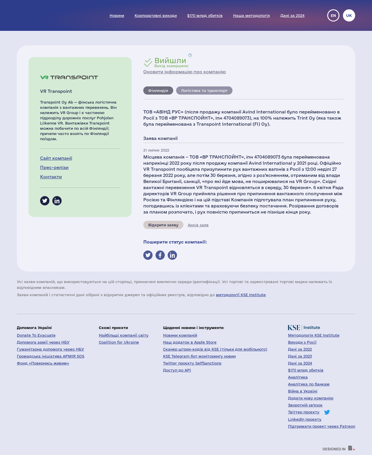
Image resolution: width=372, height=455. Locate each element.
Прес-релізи (54, 167)
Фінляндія (158, 90)
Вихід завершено (171, 62)
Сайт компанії (56, 158)
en (333, 15)
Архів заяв (198, 225)
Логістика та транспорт (204, 90)
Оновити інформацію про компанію (184, 71)
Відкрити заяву (163, 225)
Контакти (51, 176)
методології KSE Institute (241, 295)
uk (349, 15)
